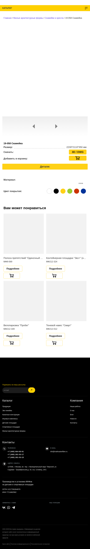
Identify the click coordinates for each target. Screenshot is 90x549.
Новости (73, 419)
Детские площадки (9, 423)
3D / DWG (78, 152)
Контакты (73, 423)
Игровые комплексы (10, 419)
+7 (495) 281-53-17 (16, 454)
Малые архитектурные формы (28, 18)
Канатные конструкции (11, 415)
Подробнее (12, 268)
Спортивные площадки (11, 427)
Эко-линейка (7, 410)
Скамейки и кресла (54, 18)
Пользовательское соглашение (40, 544)
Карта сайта (5, 544)
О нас (72, 410)
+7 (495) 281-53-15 (16, 457)
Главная (8, 18)
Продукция (6, 406)
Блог (72, 415)
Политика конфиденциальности (20, 544)
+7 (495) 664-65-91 (16, 451)
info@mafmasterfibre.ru (58, 451)
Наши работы (75, 406)
